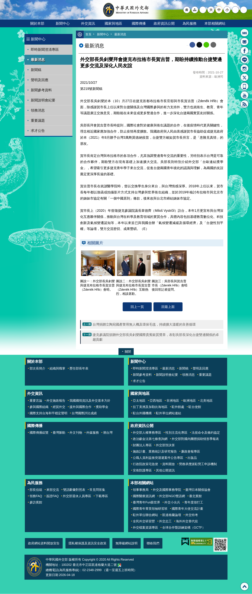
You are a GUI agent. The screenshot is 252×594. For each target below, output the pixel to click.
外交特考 (191, 515)
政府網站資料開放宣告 (43, 543)
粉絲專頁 (244, 50)
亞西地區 (156, 401)
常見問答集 (97, 490)
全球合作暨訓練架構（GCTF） (183, 527)
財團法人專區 (142, 445)
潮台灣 (108, 433)
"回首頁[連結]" (186, 9)
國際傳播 (139, 23)
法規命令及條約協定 (206, 433)
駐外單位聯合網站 (145, 515)
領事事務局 (141, 490)
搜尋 (243, 9)
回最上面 (168, 307)
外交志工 (165, 521)
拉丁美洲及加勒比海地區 (150, 407)
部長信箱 (244, 41)
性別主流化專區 (176, 433)
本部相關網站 (214, 23)
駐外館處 (178, 407)
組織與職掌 (57, 368)
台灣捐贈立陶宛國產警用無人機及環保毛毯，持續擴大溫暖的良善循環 (144, 324)
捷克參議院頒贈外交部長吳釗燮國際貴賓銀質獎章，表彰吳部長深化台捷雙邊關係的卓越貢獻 (156, 337)
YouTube (244, 95)
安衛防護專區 (142, 470)
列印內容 (220, 45)
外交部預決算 (165, 445)
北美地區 (206, 401)
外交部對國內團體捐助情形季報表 (195, 439)
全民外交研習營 (144, 521)
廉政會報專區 (190, 451)
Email (213, 45)
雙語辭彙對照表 (74, 490)
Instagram (244, 68)
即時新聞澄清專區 (45, 49)
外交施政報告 (55, 401)
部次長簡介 (37, 368)
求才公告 (38, 131)
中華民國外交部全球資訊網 (126, 10)
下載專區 (101, 496)
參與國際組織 (39, 407)
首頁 (88, 34)
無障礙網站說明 (126, 543)
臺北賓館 (195, 496)
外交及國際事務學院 (167, 490)
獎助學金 (102, 407)
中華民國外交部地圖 (119, 565)
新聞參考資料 (41, 90)
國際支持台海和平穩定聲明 (48, 413)
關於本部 (37, 23)
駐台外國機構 (142, 413)
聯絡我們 (153, 543)
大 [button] (211, 10)
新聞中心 (63, 23)
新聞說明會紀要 (43, 100)
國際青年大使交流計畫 (187, 509)
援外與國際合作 (80, 407)
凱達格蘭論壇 (171, 515)
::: (26, 36)
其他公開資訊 (165, 470)
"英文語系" (202, 9)
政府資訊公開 (164, 23)
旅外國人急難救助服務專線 (244, 33)
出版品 (192, 458)
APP (244, 86)
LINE (244, 59)
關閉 (128, 352)
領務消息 (38, 110)
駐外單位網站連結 (168, 413)
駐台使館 (194, 407)
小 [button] (227, 10)
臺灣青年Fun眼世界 (146, 502)
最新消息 (38, 60)
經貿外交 (59, 407)
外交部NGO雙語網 (172, 496)
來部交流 (52, 490)
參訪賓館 (36, 502)
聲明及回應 (39, 80)
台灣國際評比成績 (84, 413)
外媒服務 (92, 433)
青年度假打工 (193, 502)
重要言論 (36, 401)
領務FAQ (36, 496)
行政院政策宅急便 (145, 464)
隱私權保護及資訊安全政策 (87, 543)
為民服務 (190, 23)
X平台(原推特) (244, 77)
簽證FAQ (52, 496)
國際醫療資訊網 (144, 496)
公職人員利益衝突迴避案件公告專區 (158, 458)
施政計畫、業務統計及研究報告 (155, 451)
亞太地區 (139, 401)
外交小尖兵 (172, 502)
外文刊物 (75, 433)
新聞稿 (36, 70)
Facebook (192, 45)
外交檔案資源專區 (145, 527)
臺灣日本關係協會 (198, 490)
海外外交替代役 (187, 521)
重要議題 (38, 120)
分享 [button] (235, 9)
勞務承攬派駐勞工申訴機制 (198, 464)
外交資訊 (88, 23)
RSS (244, 104)
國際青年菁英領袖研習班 (150, 509)
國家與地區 (113, 23)
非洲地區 (172, 401)
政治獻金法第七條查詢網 (150, 439)
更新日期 (52, 575)
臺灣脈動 (59, 433)
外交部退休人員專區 (77, 496)
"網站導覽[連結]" (194, 9)
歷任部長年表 (78, 368)
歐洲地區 (189, 401)
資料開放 (168, 464)
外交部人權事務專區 (147, 433)
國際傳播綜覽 (39, 433)
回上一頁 (137, 307)
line (206, 45)
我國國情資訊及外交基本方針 (89, 401)
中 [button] (219, 10)
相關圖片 (95, 243)
